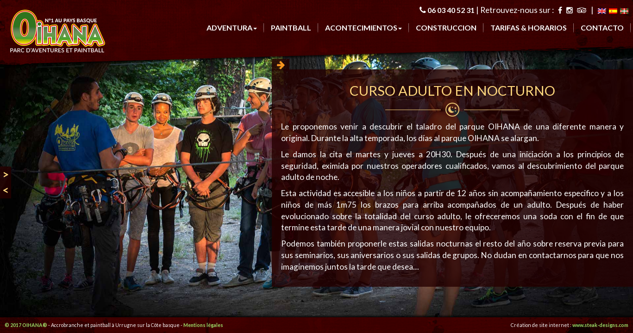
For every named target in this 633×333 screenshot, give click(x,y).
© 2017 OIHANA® (26, 325)
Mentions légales (203, 325)
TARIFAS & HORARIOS (528, 27)
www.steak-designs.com (600, 325)
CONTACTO (602, 27)
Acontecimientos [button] (363, 27)
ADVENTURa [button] (232, 27)
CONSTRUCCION (446, 27)
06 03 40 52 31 (451, 10)
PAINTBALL (291, 27)
